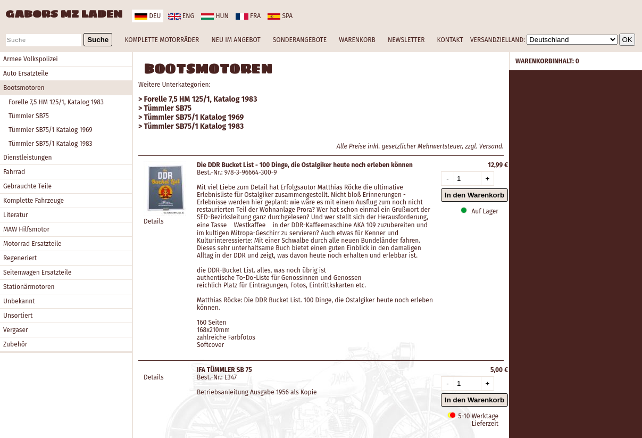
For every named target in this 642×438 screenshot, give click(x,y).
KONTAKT (450, 40)
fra (248, 16)
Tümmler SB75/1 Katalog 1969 (50, 130)
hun (214, 16)
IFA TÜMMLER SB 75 (224, 370)
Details (154, 221)
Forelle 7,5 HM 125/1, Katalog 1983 (56, 102)
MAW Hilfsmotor (26, 229)
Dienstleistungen (27, 157)
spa (280, 16)
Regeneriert (20, 258)
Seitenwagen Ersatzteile (37, 272)
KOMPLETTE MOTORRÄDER (161, 40)
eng (181, 16)
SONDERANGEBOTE (300, 40)
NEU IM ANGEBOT (235, 40)
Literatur (15, 215)
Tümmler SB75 (29, 116)
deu (148, 16)
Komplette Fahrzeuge (33, 200)
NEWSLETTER (406, 40)
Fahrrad (14, 172)
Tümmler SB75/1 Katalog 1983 (51, 143)
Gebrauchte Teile (27, 186)
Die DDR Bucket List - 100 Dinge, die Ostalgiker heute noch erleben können (305, 165)
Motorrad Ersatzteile (32, 243)
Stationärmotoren (29, 287)
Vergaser (15, 330)
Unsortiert (17, 315)
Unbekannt (19, 301)
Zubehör (15, 344)
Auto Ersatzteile (25, 73)
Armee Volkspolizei (30, 59)
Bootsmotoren (24, 88)
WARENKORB (357, 40)
